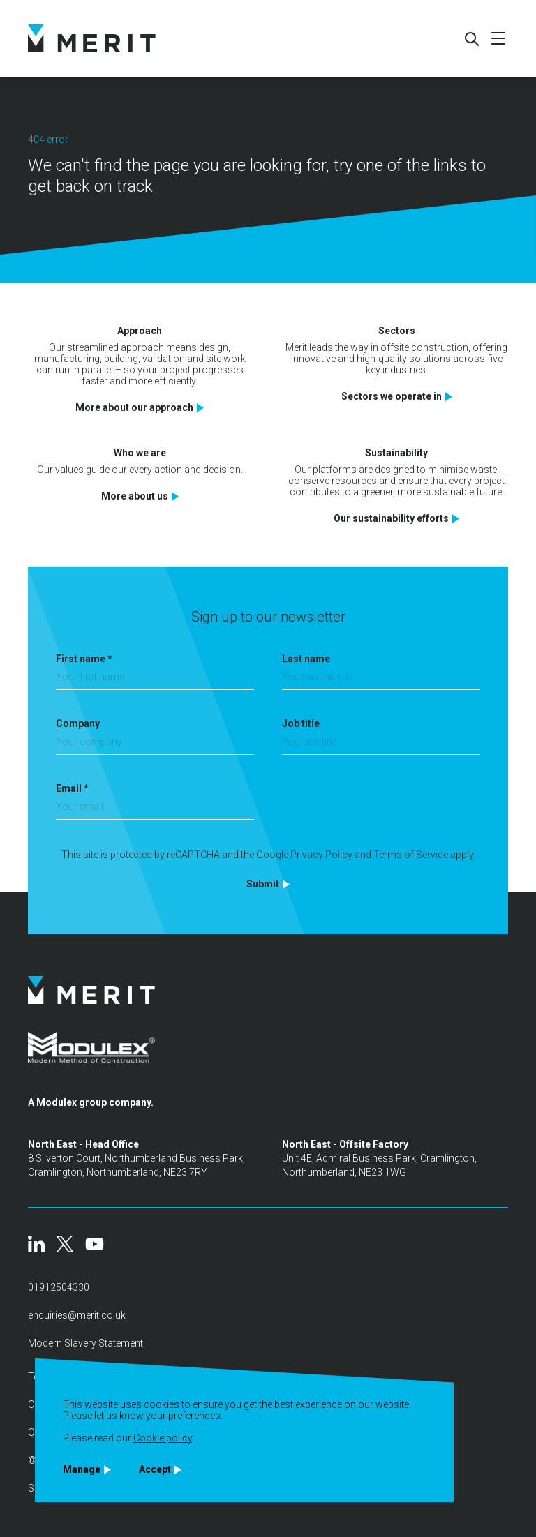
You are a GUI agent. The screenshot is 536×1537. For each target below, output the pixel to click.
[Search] (471, 38)
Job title (301, 723)
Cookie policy (162, 1438)
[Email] (155, 810)
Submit (262, 884)
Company (78, 723)
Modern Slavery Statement (85, 1343)
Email (72, 788)
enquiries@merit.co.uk (77, 1315)
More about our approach (134, 407)
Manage (81, 1469)
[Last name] (381, 680)
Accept (155, 1469)
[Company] (155, 745)
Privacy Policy (321, 854)
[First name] (155, 680)
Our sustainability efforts (391, 518)
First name (84, 658)
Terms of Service (410, 854)
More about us (134, 496)
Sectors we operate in (391, 396)
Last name (306, 658)
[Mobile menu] (498, 38)
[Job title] (381, 745)
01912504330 (58, 1287)
